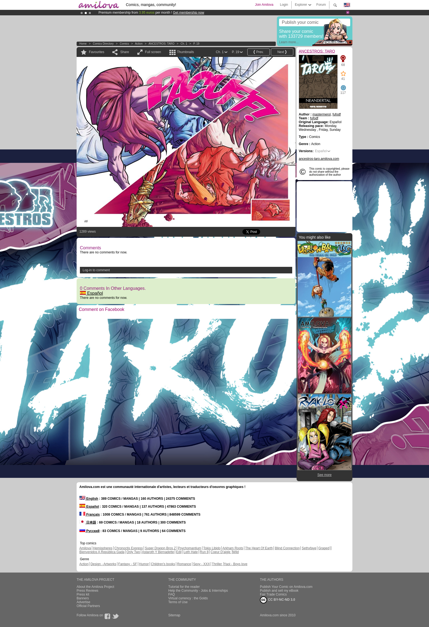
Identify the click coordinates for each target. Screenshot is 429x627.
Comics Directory (103, 43)
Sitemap (174, 615)
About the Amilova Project (95, 587)
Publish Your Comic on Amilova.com (286, 587)
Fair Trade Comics (273, 594)
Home (83, 43)
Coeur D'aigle (221, 552)
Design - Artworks (103, 564)
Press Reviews (87, 591)
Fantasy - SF (127, 564)
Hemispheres (102, 548)
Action (139, 43)
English (88, 499)
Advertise (83, 602)
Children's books (163, 564)
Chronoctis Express (128, 548)
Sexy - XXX (201, 564)
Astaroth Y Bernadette (158, 552)
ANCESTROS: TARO (162, 43)
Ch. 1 (184, 43)
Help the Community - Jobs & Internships (198, 591)
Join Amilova (264, 5)
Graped (323, 548)
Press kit (83, 594)
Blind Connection (287, 548)
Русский (89, 531)
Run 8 (204, 552)
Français (89, 514)
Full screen (153, 52)
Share (124, 52)
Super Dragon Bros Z (160, 548)
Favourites (96, 52)
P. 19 (196, 43)
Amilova (85, 548)
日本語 (87, 522)
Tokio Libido (212, 548)
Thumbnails (185, 52)
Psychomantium (189, 548)
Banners (83, 598)
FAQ (171, 594)
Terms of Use (178, 602)
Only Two (133, 552)
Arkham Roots (232, 548)
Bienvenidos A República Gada (101, 552)
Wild (235, 552)
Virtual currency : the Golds (188, 598)
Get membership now (188, 13)
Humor (144, 564)
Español (91, 293)
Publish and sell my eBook (279, 591)
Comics (124, 43)
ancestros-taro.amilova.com (319, 159)
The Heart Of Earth (259, 548)
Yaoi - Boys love (235, 564)
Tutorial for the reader (184, 587)
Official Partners (88, 606)
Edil (179, 552)
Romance (184, 564)
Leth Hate (191, 552)
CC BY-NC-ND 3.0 (277, 599)
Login (284, 5)
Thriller (217, 564)
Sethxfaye (309, 548)
